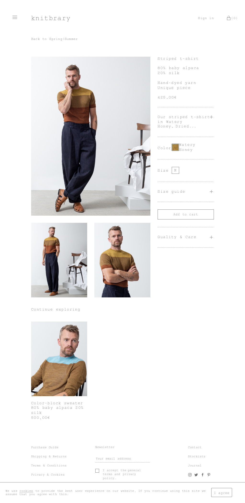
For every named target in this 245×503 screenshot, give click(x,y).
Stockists (196, 456)
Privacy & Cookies (48, 474)
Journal (195, 465)
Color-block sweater (57, 403)
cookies (26, 490)
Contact (195, 447)
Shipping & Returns (49, 456)
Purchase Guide (44, 447)
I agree (221, 492)
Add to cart (185, 214)
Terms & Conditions (49, 465)
